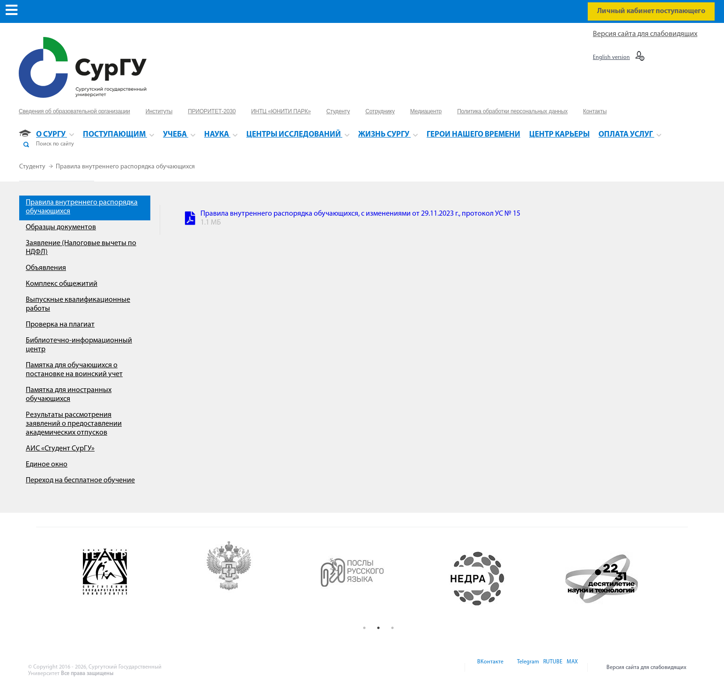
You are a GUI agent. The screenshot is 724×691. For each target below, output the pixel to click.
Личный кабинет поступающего (651, 11)
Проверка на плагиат (60, 324)
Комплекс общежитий (61, 284)
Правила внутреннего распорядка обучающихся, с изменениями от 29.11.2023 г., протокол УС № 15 (360, 214)
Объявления (46, 268)
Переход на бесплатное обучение (80, 480)
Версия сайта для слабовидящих (645, 34)
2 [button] (378, 628)
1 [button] (364, 628)
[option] (131, 579)
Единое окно (46, 464)
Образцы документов (61, 227)
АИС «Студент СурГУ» (60, 448)
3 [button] (392, 628)
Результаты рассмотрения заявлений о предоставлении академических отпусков (74, 423)
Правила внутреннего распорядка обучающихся (125, 166)
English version (611, 57)
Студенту (33, 166)
